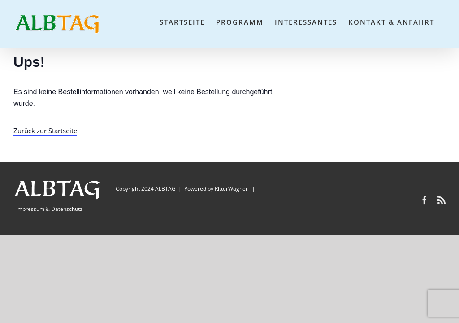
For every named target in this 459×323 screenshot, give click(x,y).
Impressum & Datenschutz (49, 209)
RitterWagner (231, 188)
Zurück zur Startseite (45, 130)
